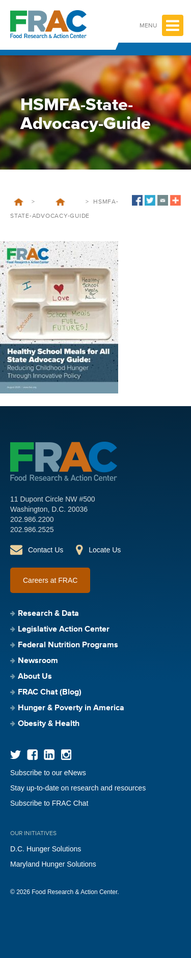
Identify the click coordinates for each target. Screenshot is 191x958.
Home (18, 202)
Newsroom (38, 661)
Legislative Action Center (64, 629)
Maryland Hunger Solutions (53, 864)
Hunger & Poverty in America (71, 708)
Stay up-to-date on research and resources (78, 788)
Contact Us (45, 550)
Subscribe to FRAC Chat (49, 803)
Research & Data (48, 614)
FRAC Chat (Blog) (49, 692)
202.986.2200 (32, 519)
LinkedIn (49, 754)
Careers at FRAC (50, 580)
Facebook (32, 754)
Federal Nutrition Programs (68, 645)
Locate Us (105, 550)
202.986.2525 (32, 529)
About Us (35, 677)
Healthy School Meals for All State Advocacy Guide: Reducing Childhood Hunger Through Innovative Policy (60, 202)
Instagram (66, 754)
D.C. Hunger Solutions (45, 849)
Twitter (15, 754)
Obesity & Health (48, 724)
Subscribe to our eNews (48, 773)
